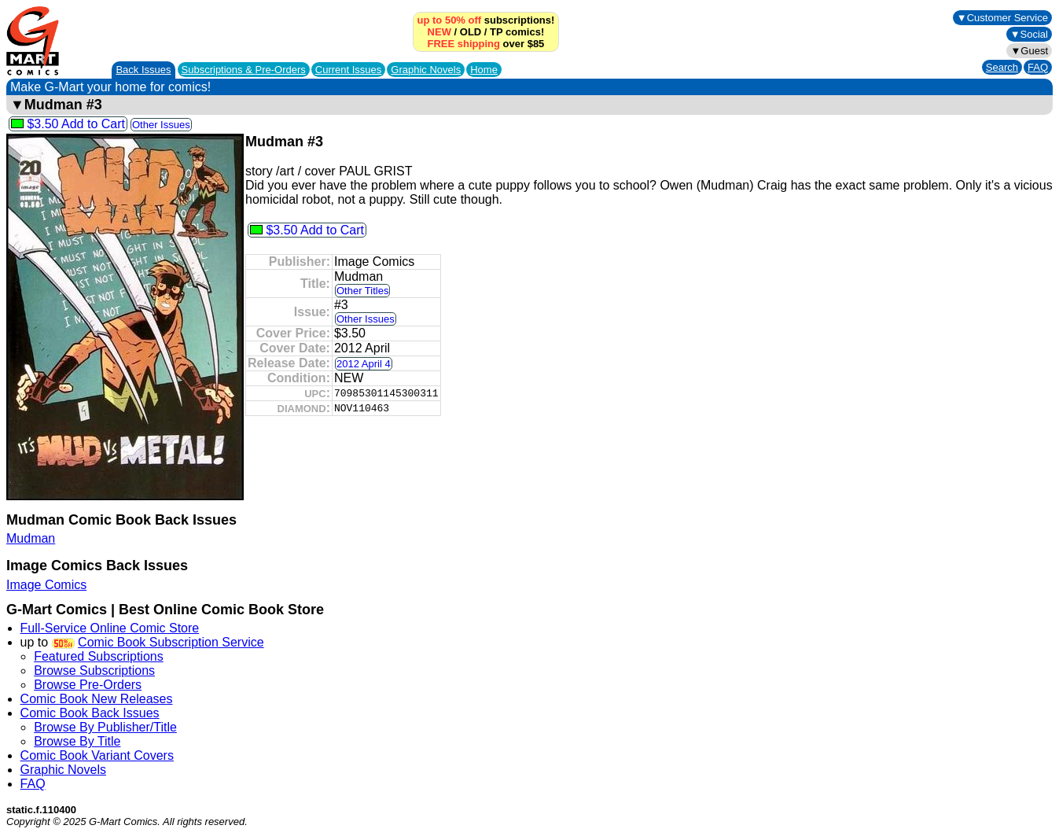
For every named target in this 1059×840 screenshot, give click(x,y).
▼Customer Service (1002, 18)
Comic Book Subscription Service (171, 642)
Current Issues (348, 70)
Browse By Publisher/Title (105, 727)
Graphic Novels (426, 70)
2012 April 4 (363, 364)
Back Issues (143, 70)
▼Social (1029, 34)
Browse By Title (77, 741)
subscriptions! (486, 20)
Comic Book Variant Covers (97, 755)
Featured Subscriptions (99, 656)
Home (484, 70)
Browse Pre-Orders (88, 684)
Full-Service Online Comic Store (110, 628)
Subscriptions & (244, 70)
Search (1002, 67)
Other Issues (161, 125)
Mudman (30, 538)
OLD (470, 32)
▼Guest (1029, 51)
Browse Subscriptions (94, 670)
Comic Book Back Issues (90, 713)
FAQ (1038, 67)
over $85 (486, 44)
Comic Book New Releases (96, 699)
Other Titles (362, 291)
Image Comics (46, 584)
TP (496, 32)
